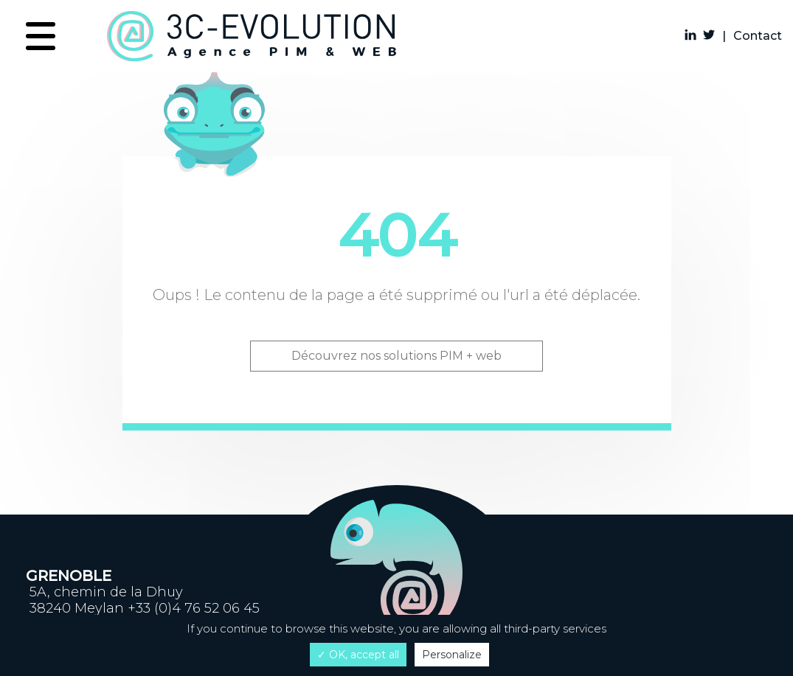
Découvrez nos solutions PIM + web (396, 356)
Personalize (452, 654)
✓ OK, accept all (358, 654)
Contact (757, 36)
